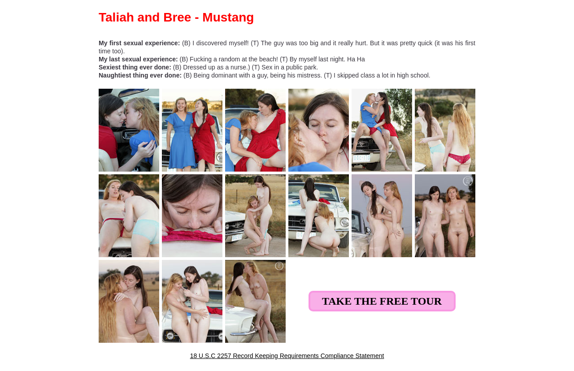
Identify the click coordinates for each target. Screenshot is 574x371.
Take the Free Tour (382, 301)
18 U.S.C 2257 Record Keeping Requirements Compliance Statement (287, 355)
